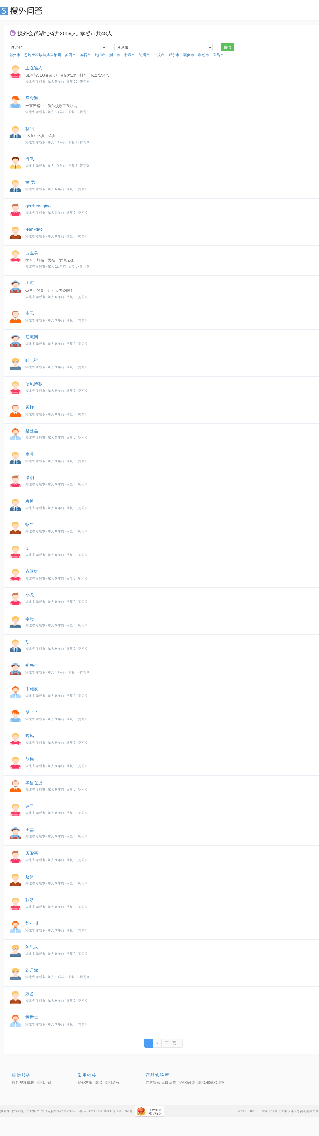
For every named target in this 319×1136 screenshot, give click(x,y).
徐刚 (29, 477)
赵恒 (29, 876)
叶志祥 (31, 360)
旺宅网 (31, 337)
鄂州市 (14, 55)
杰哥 (29, 283)
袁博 (29, 501)
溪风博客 (33, 384)
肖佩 (29, 159)
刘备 (29, 994)
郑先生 (31, 665)
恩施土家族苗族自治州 (42, 55)
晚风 (29, 735)
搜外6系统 (186, 1082)
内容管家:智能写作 (161, 1082)
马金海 (31, 98)
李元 (29, 313)
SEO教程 (112, 1082)
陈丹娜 (31, 970)
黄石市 (85, 55)
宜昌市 (218, 55)
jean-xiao (34, 229)
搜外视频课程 (23, 1082)
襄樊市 (188, 55)
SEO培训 (44, 1082)
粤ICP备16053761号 (118, 1111)
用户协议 (32, 1111)
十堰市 (129, 55)
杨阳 (29, 128)
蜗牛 (29, 524)
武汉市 (159, 55)
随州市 (144, 55)
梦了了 (31, 712)
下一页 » (172, 1043)
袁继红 (31, 571)
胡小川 (31, 923)
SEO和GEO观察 (210, 1082)
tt (26, 548)
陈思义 (31, 947)
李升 (29, 454)
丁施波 (31, 689)
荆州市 (114, 55)
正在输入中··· (37, 68)
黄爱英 (31, 853)
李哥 (29, 618)
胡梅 (29, 759)
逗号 (29, 806)
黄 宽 (30, 182)
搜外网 (5, 1111)
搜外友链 (85, 1082)
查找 (227, 47)
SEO (22, 10)
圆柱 (29, 407)
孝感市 (203, 55)
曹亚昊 (31, 253)
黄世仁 (31, 1017)
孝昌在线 (33, 783)
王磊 (29, 829)
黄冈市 (70, 55)
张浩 (29, 900)
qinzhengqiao (38, 206)
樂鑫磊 (31, 431)
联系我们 (18, 1111)
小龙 (29, 595)
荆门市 (100, 55)
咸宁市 (173, 55)
